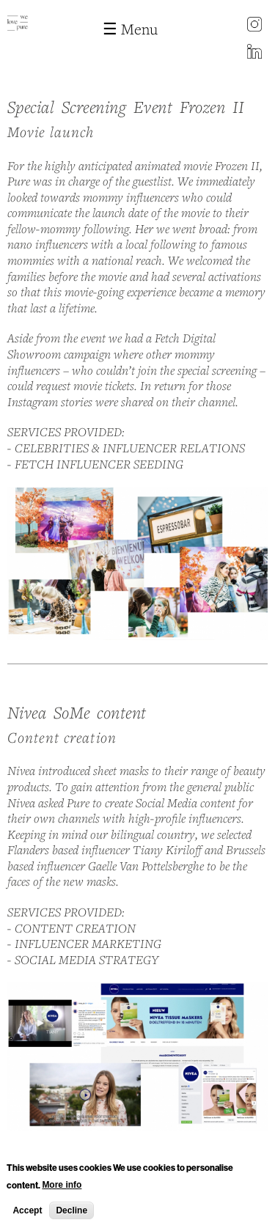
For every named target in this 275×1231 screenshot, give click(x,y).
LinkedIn (254, 52)
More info (61, 1189)
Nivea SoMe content (77, 712)
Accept (27, 1215)
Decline (71, 1215)
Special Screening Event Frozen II (126, 106)
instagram (254, 25)
